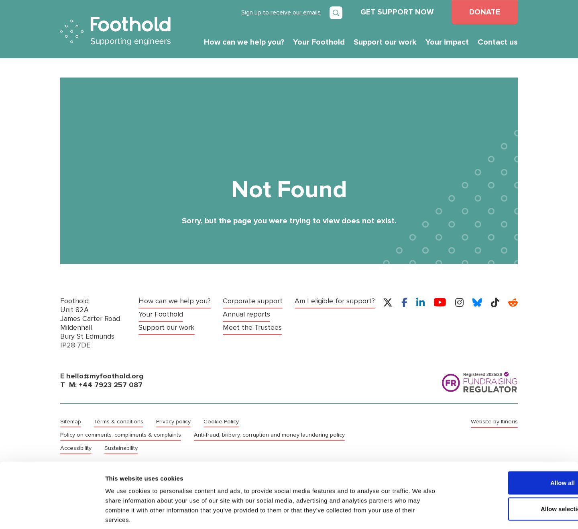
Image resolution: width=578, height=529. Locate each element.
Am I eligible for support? (335, 301)
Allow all (511, 443)
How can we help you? (244, 42)
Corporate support (253, 301)
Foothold (115, 31)
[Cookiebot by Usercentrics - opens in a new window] (52, 513)
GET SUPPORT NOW (397, 12)
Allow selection (511, 470)
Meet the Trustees (252, 327)
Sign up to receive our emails (281, 12)
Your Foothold (319, 42)
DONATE (484, 12)
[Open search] (336, 12)
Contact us (498, 42)
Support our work (385, 42)
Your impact (447, 42)
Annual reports (246, 314)
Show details (421, 513)
